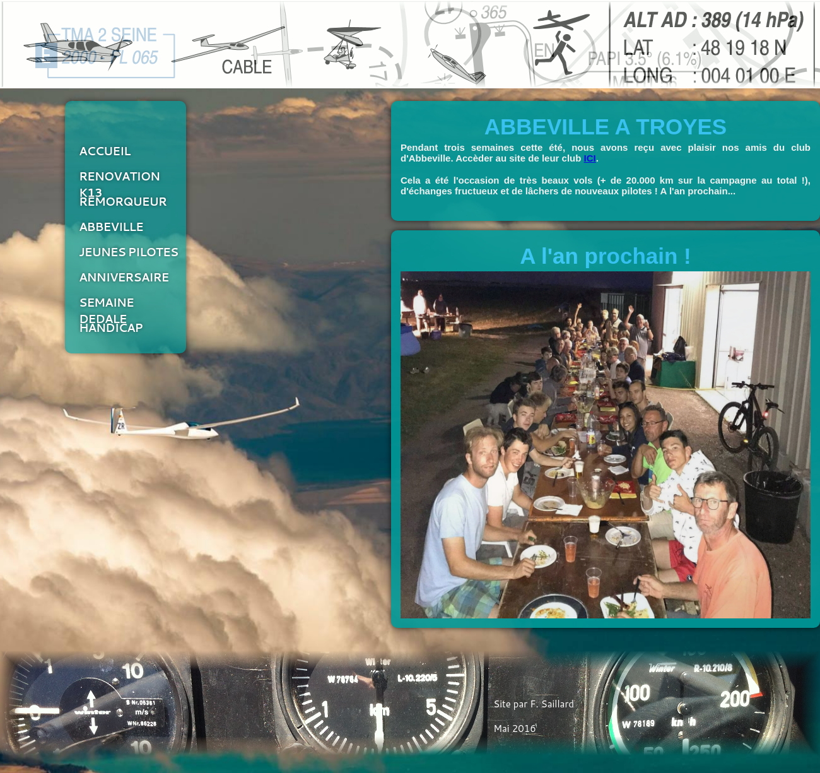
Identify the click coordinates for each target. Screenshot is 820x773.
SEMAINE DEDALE (106, 306)
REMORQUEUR (123, 201)
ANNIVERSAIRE (123, 277)
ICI (590, 158)
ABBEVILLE (111, 226)
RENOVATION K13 (119, 180)
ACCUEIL (105, 151)
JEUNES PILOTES (128, 252)
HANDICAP (111, 327)
